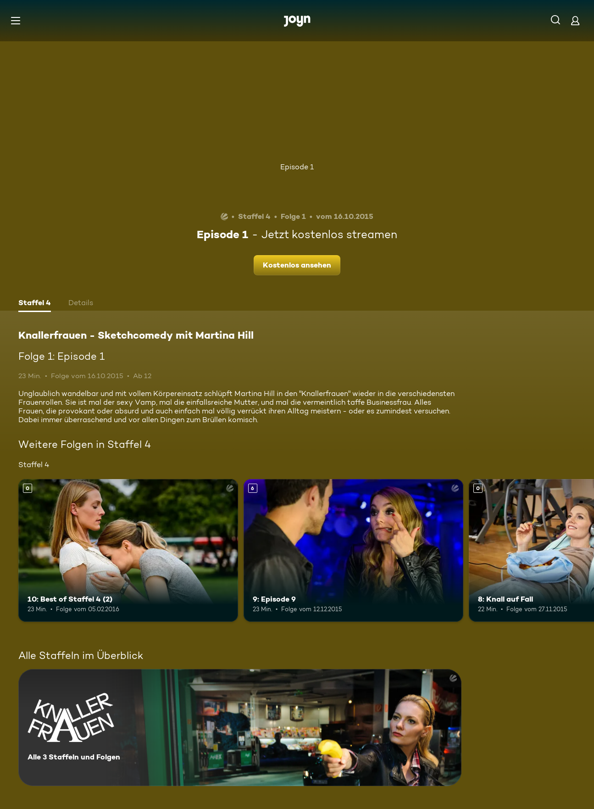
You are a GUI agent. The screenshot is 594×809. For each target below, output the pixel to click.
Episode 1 (297, 166)
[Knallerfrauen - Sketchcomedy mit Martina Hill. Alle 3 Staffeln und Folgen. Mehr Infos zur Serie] (239, 727)
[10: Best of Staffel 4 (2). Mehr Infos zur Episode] (128, 550)
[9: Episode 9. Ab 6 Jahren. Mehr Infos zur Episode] (353, 550)
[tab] (35, 304)
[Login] (575, 20)
